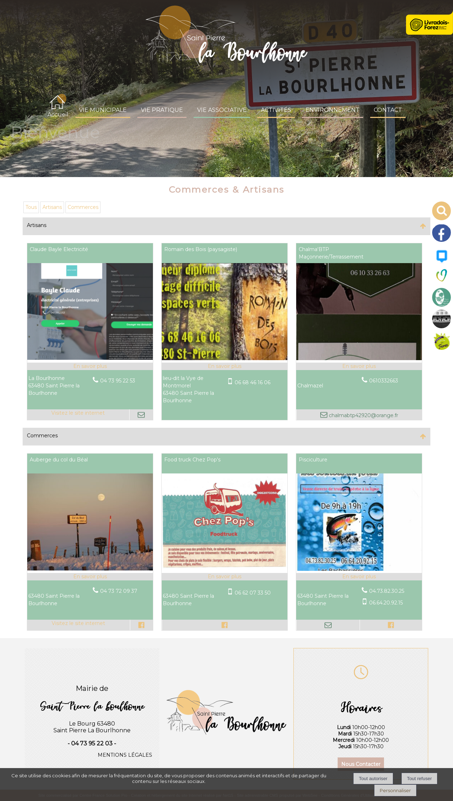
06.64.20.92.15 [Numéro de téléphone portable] (386, 603)
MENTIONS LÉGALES (125, 755)
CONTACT (388, 110)
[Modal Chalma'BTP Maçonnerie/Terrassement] (359, 358)
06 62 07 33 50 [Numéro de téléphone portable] (253, 593)
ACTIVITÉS (276, 110)
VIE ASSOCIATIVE (222, 110)
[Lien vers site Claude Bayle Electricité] (90, 358)
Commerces (83, 207)
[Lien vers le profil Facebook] (141, 625)
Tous (31, 207)
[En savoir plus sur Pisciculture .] (359, 576)
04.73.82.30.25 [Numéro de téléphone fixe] (386, 591)
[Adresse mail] (141, 414)
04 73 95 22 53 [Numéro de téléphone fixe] (117, 380)
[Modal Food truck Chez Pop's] (224, 569)
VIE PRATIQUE (162, 110)
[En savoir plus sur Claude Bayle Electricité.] (90, 366)
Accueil (57, 114)
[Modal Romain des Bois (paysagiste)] (224, 358)
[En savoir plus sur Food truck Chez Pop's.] (224, 576)
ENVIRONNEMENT (332, 110)
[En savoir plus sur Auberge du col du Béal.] (90, 576)
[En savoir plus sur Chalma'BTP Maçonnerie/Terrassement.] (359, 366)
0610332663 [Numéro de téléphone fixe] (383, 380)
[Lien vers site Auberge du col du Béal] (90, 569)
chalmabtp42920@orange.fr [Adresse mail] (362, 415)
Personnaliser (395, 790)
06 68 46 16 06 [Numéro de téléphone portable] (252, 382)
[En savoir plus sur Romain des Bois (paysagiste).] (224, 366)
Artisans (52, 207)
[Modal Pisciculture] (359, 569)
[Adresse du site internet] (78, 414)
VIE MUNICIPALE (103, 110)
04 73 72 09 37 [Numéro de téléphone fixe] (118, 591)
